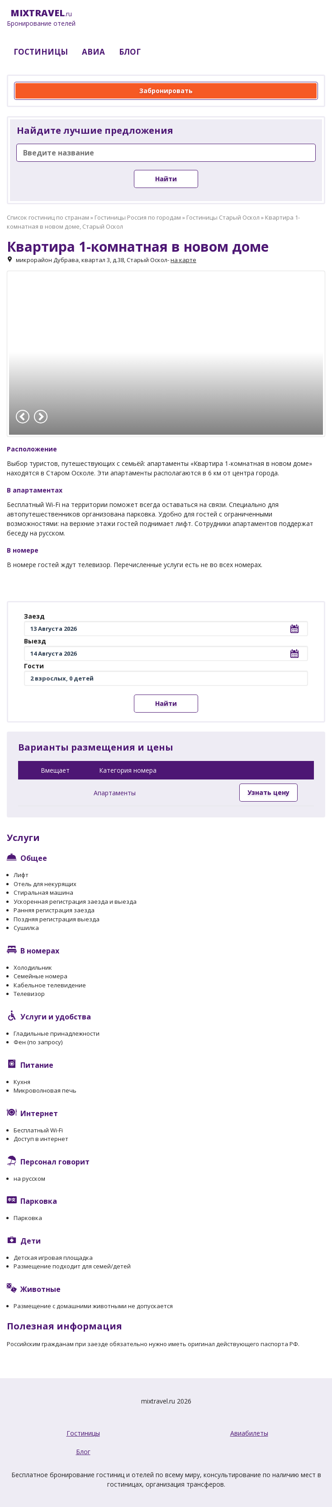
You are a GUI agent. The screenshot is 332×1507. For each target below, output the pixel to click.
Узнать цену (268, 792)
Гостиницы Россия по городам (138, 217)
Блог (83, 1451)
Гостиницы (83, 1433)
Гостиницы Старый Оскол (223, 217)
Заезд (34, 616)
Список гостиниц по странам (48, 217)
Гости (34, 666)
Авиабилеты (249, 1433)
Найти (166, 178)
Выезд (35, 641)
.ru (41, 18)
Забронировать (166, 90)
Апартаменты (115, 793)
